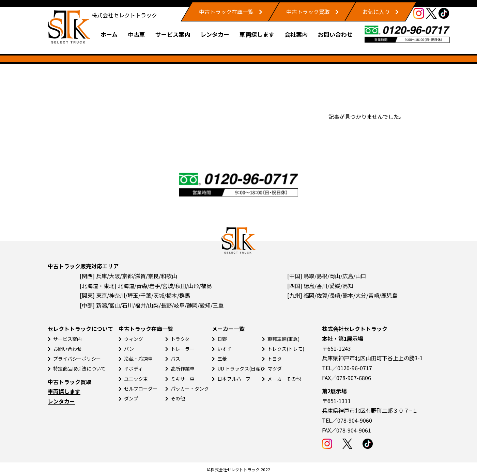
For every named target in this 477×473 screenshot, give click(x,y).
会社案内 (296, 34)
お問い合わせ (335, 34)
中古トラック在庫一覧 (226, 11)
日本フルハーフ (233, 378)
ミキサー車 (183, 378)
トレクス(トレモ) (285, 348)
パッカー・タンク (190, 388)
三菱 (222, 358)
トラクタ (180, 338)
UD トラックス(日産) (239, 368)
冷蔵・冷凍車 (138, 358)
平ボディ (133, 368)
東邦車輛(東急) (283, 338)
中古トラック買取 (308, 11)
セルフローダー (140, 388)
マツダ (274, 368)
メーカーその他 (284, 378)
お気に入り (376, 11)
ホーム (109, 34)
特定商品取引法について (79, 368)
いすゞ (224, 348)
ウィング (133, 338)
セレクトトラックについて (80, 329)
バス (175, 358)
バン (129, 348)
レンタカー (214, 34)
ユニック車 (136, 378)
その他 (178, 398)
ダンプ (131, 398)
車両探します (257, 34)
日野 (222, 338)
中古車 (136, 34)
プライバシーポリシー (77, 358)
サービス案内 (172, 34)
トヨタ (274, 358)
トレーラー (183, 348)
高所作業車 (183, 368)
